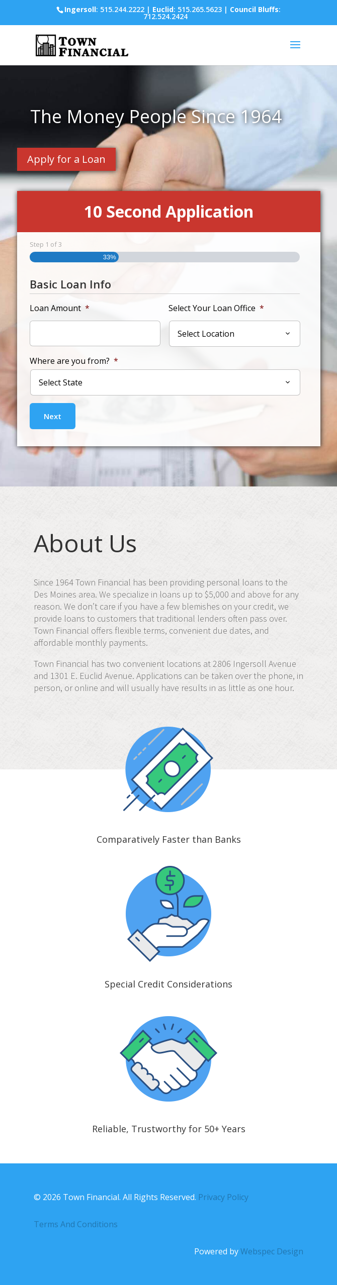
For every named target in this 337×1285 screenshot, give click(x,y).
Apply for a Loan (66, 159)
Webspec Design (271, 1251)
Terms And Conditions (76, 1224)
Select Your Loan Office (216, 308)
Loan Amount (60, 308)
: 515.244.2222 (104, 9)
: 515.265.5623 (187, 9)
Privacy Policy (223, 1197)
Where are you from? (74, 361)
